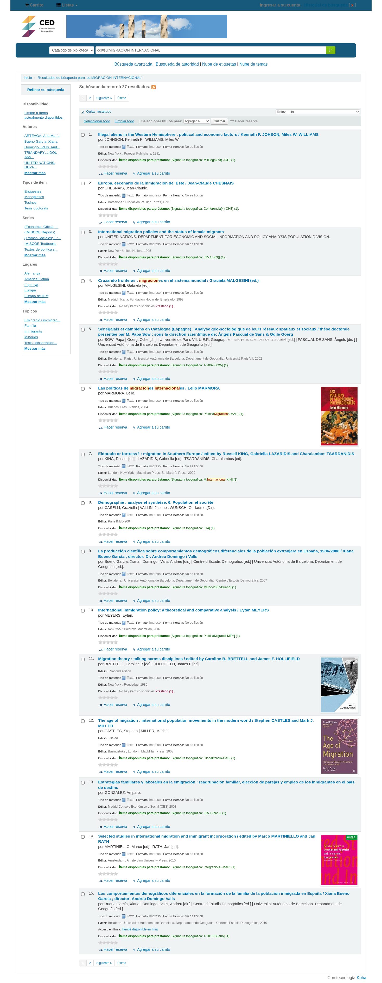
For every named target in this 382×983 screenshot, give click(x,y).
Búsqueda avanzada (133, 64)
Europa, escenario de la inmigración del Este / (166, 183)
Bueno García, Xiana (41, 141)
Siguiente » (104, 98)
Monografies (34, 197)
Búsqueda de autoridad (177, 64)
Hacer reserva (115, 173)
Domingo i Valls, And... (42, 147)
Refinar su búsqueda (45, 90)
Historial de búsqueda (326, 5)
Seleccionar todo (97, 121)
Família (30, 326)
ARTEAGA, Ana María (42, 136)
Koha (361, 977)
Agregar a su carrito (153, 173)
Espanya (31, 285)
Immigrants (33, 331)
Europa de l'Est (36, 296)
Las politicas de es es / (159, 388)
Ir (330, 50)
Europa (30, 290)
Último (121, 98)
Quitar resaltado (98, 111)
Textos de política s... (41, 249)
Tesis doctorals (36, 208)
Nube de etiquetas (219, 64)
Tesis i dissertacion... (40, 343)
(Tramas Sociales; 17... (42, 238)
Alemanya (32, 273)
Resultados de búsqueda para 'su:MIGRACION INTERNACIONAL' (90, 78)
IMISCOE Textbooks (40, 244)
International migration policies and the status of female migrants (161, 231)
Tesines (30, 203)
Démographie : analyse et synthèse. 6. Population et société (155, 502)
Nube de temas (253, 64)
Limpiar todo (124, 121)
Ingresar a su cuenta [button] (280, 5)
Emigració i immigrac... (42, 320)
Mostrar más (35, 173)
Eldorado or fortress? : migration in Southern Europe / (226, 453)
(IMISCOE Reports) (39, 232)
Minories (31, 337)
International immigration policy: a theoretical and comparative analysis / (183, 610)
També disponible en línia (140, 929)
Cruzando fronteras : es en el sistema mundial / (178, 280)
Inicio (28, 78)
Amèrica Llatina (36, 279)
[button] (34, 5)
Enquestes (32, 191)
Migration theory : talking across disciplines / (199, 658)
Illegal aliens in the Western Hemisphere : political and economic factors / (208, 134)
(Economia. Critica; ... (41, 227)
